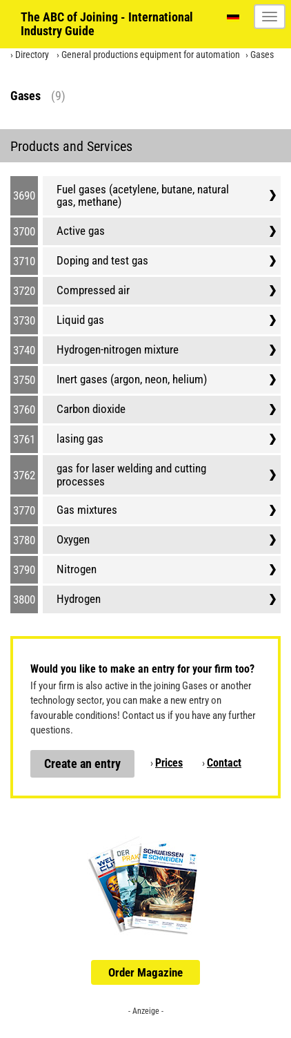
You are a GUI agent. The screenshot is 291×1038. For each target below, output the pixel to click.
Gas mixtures (87, 510)
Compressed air (93, 290)
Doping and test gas (102, 260)
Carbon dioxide (91, 409)
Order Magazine (145, 972)
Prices (169, 762)
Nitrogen (77, 569)
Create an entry (82, 763)
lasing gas (80, 438)
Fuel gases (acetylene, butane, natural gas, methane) (143, 195)
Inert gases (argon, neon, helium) (132, 379)
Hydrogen (79, 599)
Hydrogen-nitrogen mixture (118, 349)
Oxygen (73, 539)
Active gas (81, 231)
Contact (224, 762)
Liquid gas (80, 320)
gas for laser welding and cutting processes (131, 474)
